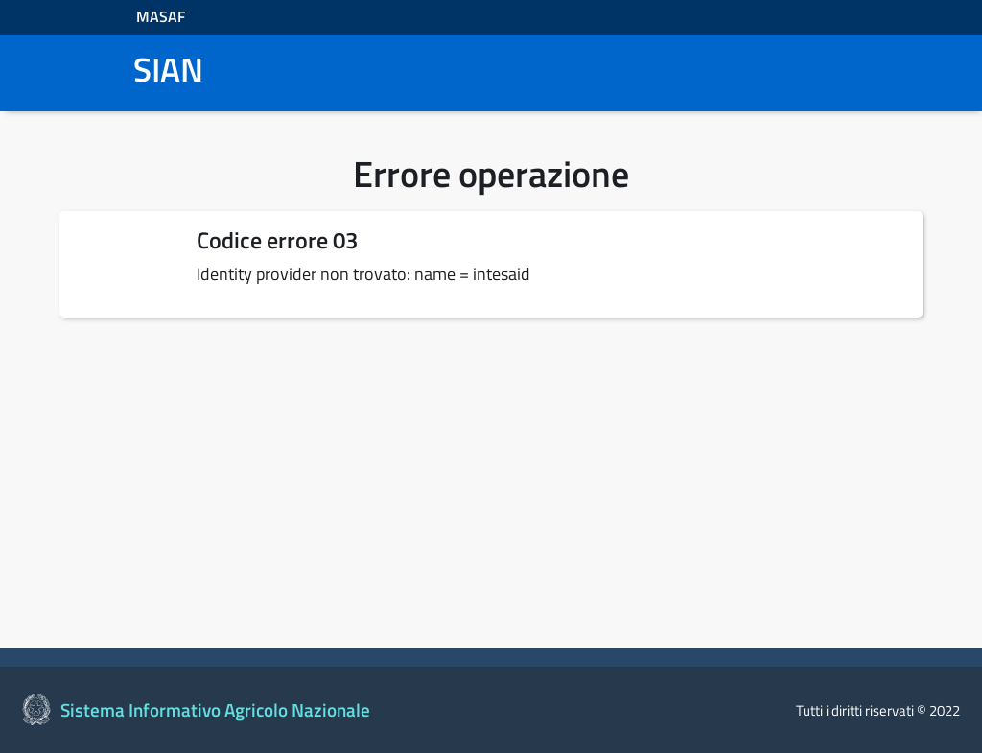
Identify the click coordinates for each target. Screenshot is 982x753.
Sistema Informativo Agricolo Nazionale (215, 709)
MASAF (160, 16)
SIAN (168, 69)
